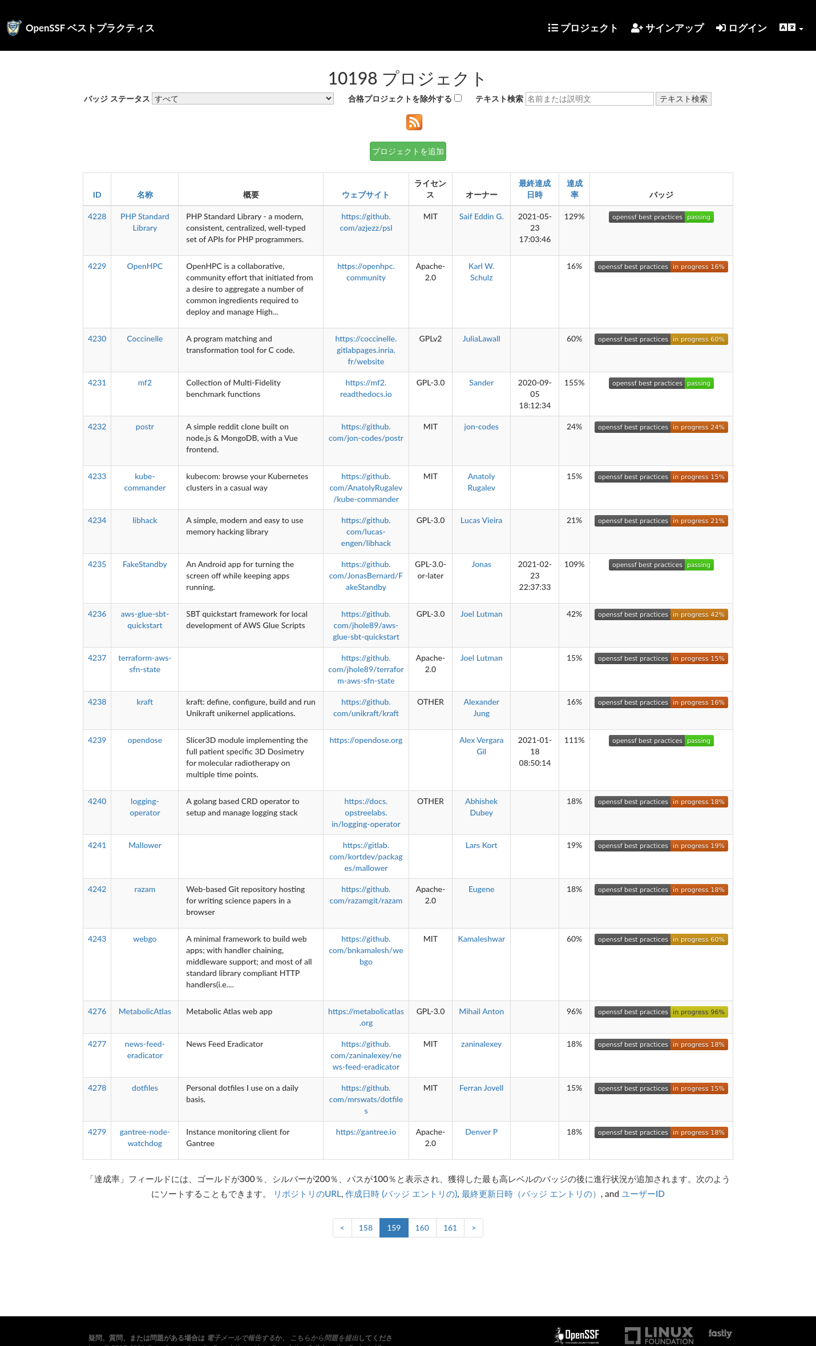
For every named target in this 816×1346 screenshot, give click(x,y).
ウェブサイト (366, 194)
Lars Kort (482, 845)
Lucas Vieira (481, 520)
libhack (144, 520)
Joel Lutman (481, 613)
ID (97, 194)
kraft (145, 701)
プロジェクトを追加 (408, 151)
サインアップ (667, 28)
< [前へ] (342, 1227)
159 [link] (394, 1227)
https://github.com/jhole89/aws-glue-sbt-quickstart (366, 625)
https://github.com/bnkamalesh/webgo (366, 950)
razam (144, 889)
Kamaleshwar (481, 938)
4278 (97, 1087)
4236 (97, 613)
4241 (97, 845)
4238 (97, 701)
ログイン (741, 28)
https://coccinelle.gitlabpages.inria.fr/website (366, 350)
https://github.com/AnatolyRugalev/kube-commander (365, 487)
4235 (97, 564)
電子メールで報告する (241, 1337)
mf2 (145, 382)
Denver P (481, 1131)
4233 (97, 476)
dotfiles (145, 1087)
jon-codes (481, 426)
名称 (145, 194)
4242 (97, 889)
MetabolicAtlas (145, 1011)
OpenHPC (145, 266)
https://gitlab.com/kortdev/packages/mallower (365, 856)
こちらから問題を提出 (324, 1337)
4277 (97, 1043)
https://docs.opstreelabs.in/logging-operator (366, 812)
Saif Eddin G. (481, 216)
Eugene (481, 889)
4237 (97, 657)
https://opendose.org (366, 740)
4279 (97, 1131)
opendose (145, 740)
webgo (144, 938)
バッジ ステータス (117, 98)
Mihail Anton (481, 1011)
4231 (97, 382)
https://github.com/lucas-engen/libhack (366, 531)
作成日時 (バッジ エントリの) (401, 1193)
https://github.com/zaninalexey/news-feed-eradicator (365, 1055)
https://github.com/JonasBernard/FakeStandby (366, 575)
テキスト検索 (499, 98)
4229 (97, 266)
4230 (97, 338)
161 (450, 1227)
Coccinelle (145, 338)
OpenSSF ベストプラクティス (90, 28)
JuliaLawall (481, 338)
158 (366, 1227)
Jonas (481, 564)
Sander (481, 382)
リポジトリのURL (307, 1193)
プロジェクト (583, 28)
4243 (97, 938)
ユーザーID (643, 1193)
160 (422, 1227)
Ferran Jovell (481, 1087)
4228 (97, 216)
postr (145, 426)
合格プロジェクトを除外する (400, 98)
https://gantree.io (366, 1131)
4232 (97, 426)
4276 (97, 1011)
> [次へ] (473, 1227)
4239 (97, 740)
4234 (97, 520)
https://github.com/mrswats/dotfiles (366, 1099)
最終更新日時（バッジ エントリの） (531, 1193)
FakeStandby (145, 564)
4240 (97, 801)
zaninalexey (481, 1043)
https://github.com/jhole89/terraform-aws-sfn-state (365, 669)
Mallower (144, 845)
